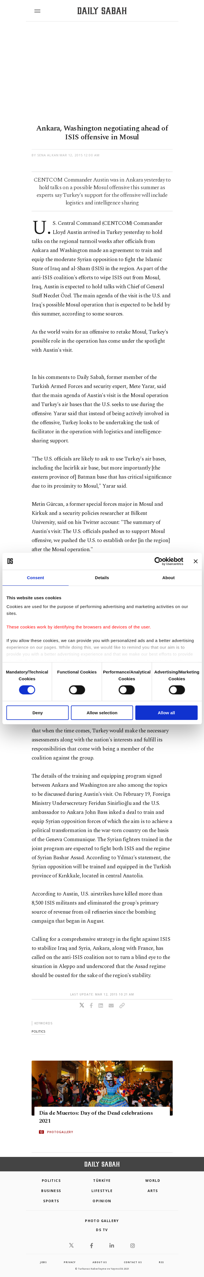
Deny (37, 712)
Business (51, 1190)
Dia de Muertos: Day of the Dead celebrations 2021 (96, 1117)
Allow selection (102, 712)
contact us (133, 1262)
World (152, 1180)
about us (100, 1262)
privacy (70, 1262)
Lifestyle (102, 1190)
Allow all (166, 712)
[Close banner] (196, 561)
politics (38, 1031)
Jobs (43, 1262)
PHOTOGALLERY (60, 1132)
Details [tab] (102, 577)
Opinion (102, 1201)
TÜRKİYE (102, 1180)
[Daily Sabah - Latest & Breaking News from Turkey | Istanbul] (102, 10)
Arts (153, 1190)
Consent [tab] (35, 577)
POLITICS (51, 1180)
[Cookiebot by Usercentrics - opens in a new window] (158, 561)
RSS (161, 1262)
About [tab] (168, 577)
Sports (51, 1201)
